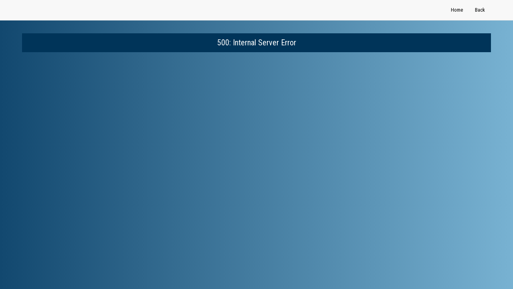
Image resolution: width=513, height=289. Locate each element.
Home (457, 10)
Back (480, 10)
